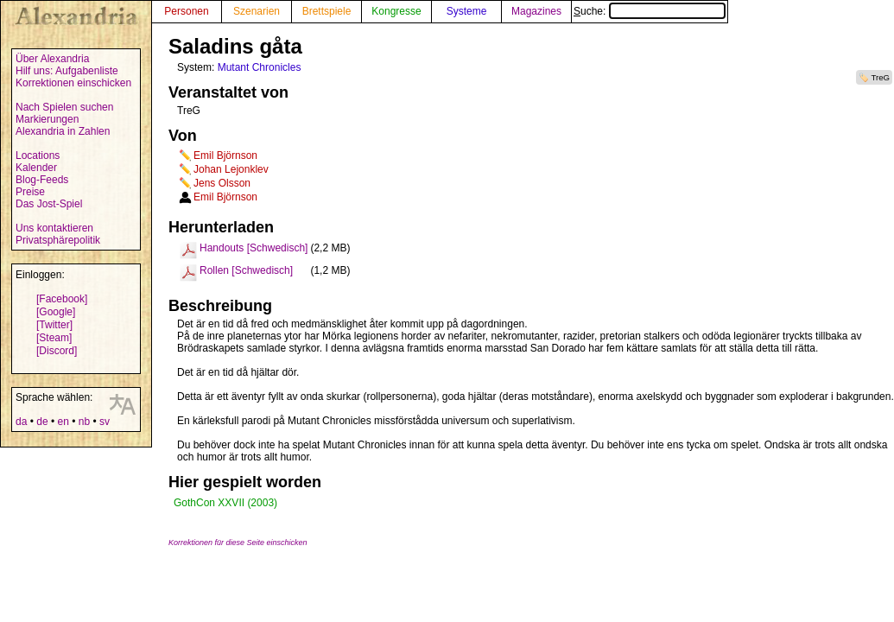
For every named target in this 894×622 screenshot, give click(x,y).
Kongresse (396, 11)
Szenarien (256, 11)
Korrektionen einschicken (73, 83)
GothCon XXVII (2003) (225, 503)
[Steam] (54, 338)
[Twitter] (54, 325)
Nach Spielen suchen (64, 107)
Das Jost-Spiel (49, 204)
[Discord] (56, 351)
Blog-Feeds (42, 180)
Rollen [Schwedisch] (246, 270)
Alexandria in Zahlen (63, 131)
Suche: (650, 11)
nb (84, 422)
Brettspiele (327, 11)
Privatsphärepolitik (58, 240)
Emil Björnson (225, 155)
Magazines (536, 11)
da (21, 422)
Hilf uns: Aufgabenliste (67, 71)
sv (104, 422)
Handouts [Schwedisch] (254, 248)
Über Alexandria (52, 59)
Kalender (36, 168)
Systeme (467, 11)
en (62, 422)
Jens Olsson (221, 183)
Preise (30, 192)
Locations (38, 155)
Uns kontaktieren (54, 228)
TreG (881, 77)
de (42, 422)
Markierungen (47, 119)
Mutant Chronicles (259, 67)
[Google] (55, 312)
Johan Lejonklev (231, 169)
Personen (186, 11)
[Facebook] (61, 299)
